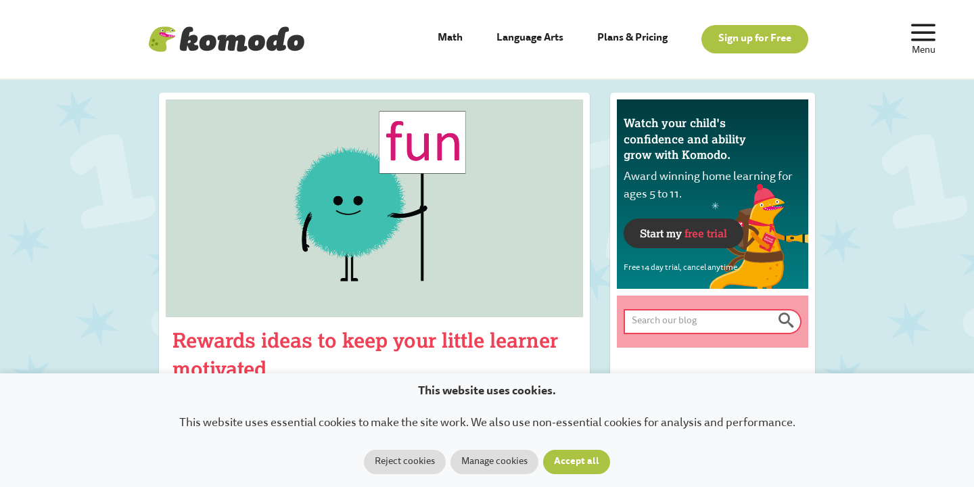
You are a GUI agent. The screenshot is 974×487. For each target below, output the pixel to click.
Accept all (576, 462)
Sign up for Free (754, 39)
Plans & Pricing (632, 38)
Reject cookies (405, 462)
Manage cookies (494, 462)
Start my (683, 233)
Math (450, 38)
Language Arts (529, 38)
